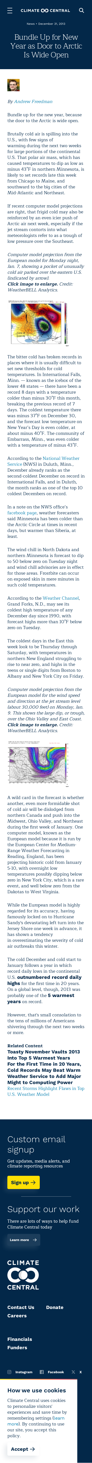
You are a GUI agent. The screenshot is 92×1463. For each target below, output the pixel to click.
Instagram (19, 1372)
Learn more (23, 1240)
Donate (55, 1307)
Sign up (23, 1182)
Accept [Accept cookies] (23, 1449)
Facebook (52, 1372)
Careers (17, 1316)
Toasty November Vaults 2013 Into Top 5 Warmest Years (43, 1055)
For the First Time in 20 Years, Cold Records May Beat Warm (44, 1067)
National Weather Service (43, 461)
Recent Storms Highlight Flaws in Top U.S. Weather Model (45, 1091)
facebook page (22, 513)
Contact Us (20, 1307)
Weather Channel (61, 598)
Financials (19, 1339)
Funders (17, 1347)
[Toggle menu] (9, 10)
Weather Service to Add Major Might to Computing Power (44, 1079)
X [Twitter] (76, 1372)
